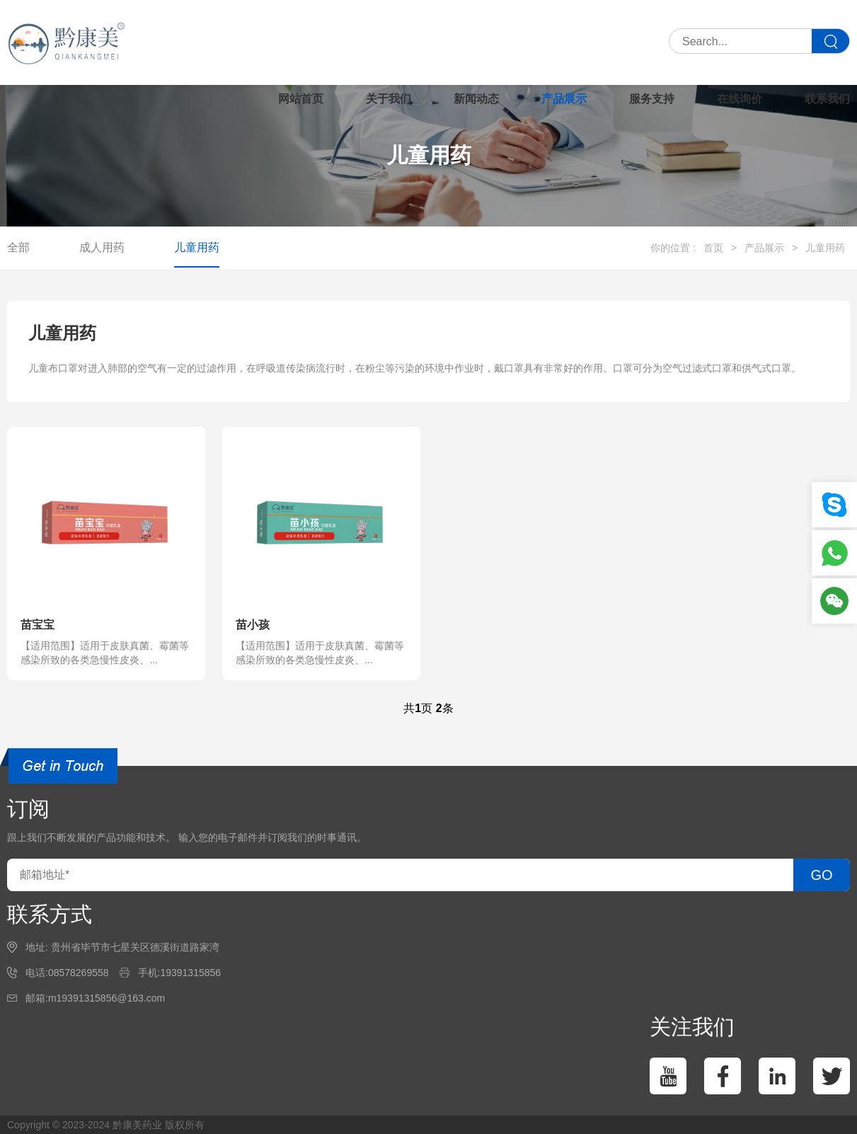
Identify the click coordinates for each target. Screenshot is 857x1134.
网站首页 (300, 99)
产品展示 (564, 99)
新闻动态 (476, 99)
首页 (713, 247)
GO (821, 875)
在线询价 (739, 99)
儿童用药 (196, 247)
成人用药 (102, 247)
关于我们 (388, 99)
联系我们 (827, 99)
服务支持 (651, 99)
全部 (18, 247)
